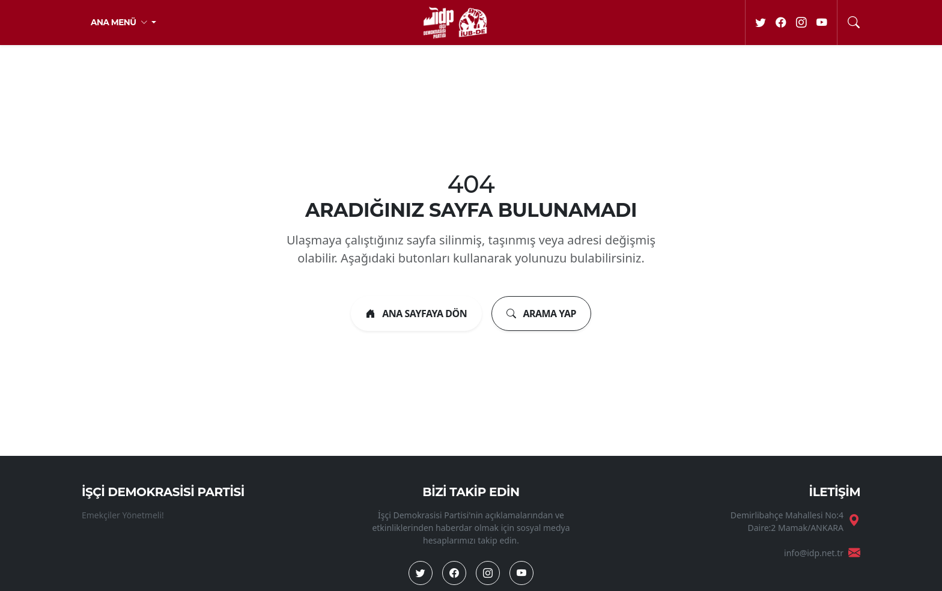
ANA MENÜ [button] (120, 22)
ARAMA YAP (541, 313)
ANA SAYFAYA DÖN (416, 313)
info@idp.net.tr (813, 553)
